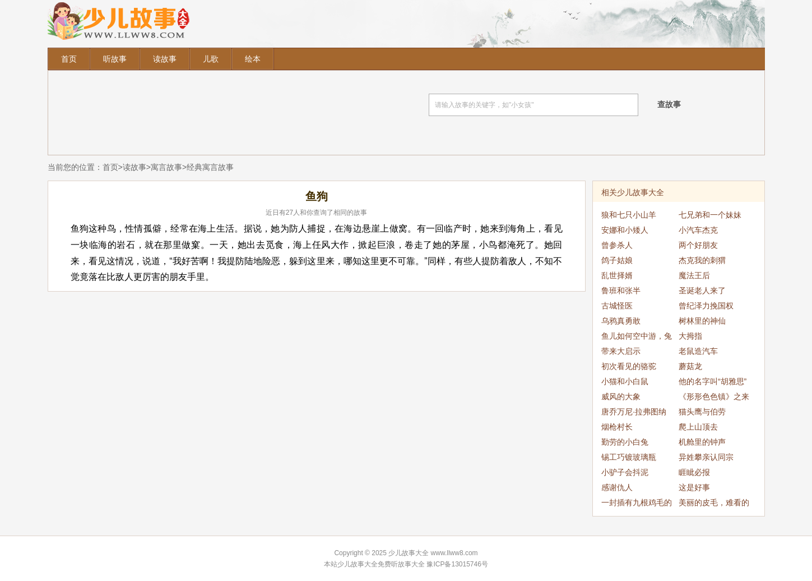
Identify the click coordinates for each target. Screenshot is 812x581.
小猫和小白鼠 (624, 381)
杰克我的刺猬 (702, 260)
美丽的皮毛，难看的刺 (714, 504)
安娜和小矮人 (624, 229)
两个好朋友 (698, 245)
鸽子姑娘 (617, 260)
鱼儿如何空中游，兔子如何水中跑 (636, 337)
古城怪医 (617, 305)
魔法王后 (694, 275)
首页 (69, 58)
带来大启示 (621, 351)
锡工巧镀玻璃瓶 (628, 457)
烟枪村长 (617, 426)
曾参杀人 (617, 245)
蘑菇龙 (690, 366)
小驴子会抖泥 (624, 472)
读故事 (165, 58)
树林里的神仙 (702, 320)
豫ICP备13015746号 (457, 564)
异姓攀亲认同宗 (706, 457)
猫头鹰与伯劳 (702, 411)
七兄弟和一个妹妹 (710, 214)
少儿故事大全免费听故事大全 (381, 564)
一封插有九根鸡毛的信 (636, 504)
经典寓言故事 (210, 167)
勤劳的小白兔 (624, 441)
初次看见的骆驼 (628, 366)
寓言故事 (166, 167)
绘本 (253, 58)
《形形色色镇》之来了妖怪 (714, 398)
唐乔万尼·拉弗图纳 (633, 411)
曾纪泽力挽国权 (706, 305)
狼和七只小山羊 (628, 214)
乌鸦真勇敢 (621, 320)
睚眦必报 (694, 472)
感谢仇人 (617, 487)
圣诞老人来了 (702, 290)
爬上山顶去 (698, 426)
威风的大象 (621, 396)
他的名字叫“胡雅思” (712, 381)
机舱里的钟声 (702, 441)
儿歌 (211, 58)
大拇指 (690, 335)
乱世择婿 (617, 275)
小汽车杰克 (698, 229)
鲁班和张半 (621, 290)
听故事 (115, 58)
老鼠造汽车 (698, 351)
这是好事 (694, 487)
